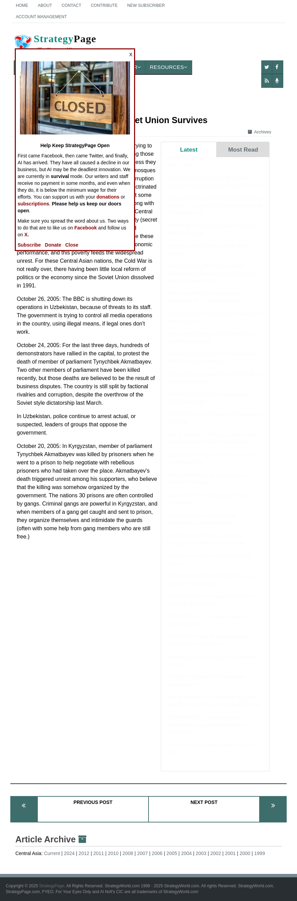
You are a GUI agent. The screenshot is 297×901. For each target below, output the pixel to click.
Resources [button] (169, 67)
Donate (53, 245)
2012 (84, 853)
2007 (142, 853)
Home (22, 5)
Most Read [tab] (243, 149)
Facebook (85, 227)
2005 (171, 853)
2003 (201, 853)
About (45, 5)
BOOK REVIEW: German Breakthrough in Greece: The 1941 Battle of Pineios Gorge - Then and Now (215, 212)
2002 (215, 853)
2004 (186, 853)
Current (52, 853)
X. (26, 234)
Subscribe (29, 245)
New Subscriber (146, 5)
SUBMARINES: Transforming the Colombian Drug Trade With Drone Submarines (206, 731)
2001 (230, 853)
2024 (69, 853)
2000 (245, 853)
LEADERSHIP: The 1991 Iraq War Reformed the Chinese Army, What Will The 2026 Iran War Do (211, 280)
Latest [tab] (189, 149)
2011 (98, 853)
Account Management (41, 16)
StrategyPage (51, 886)
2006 (157, 853)
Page (54, 44)
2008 (127, 853)
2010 (113, 853)
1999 (259, 853)
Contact (71, 5)
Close (71, 245)
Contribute (104, 5)
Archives (259, 131)
